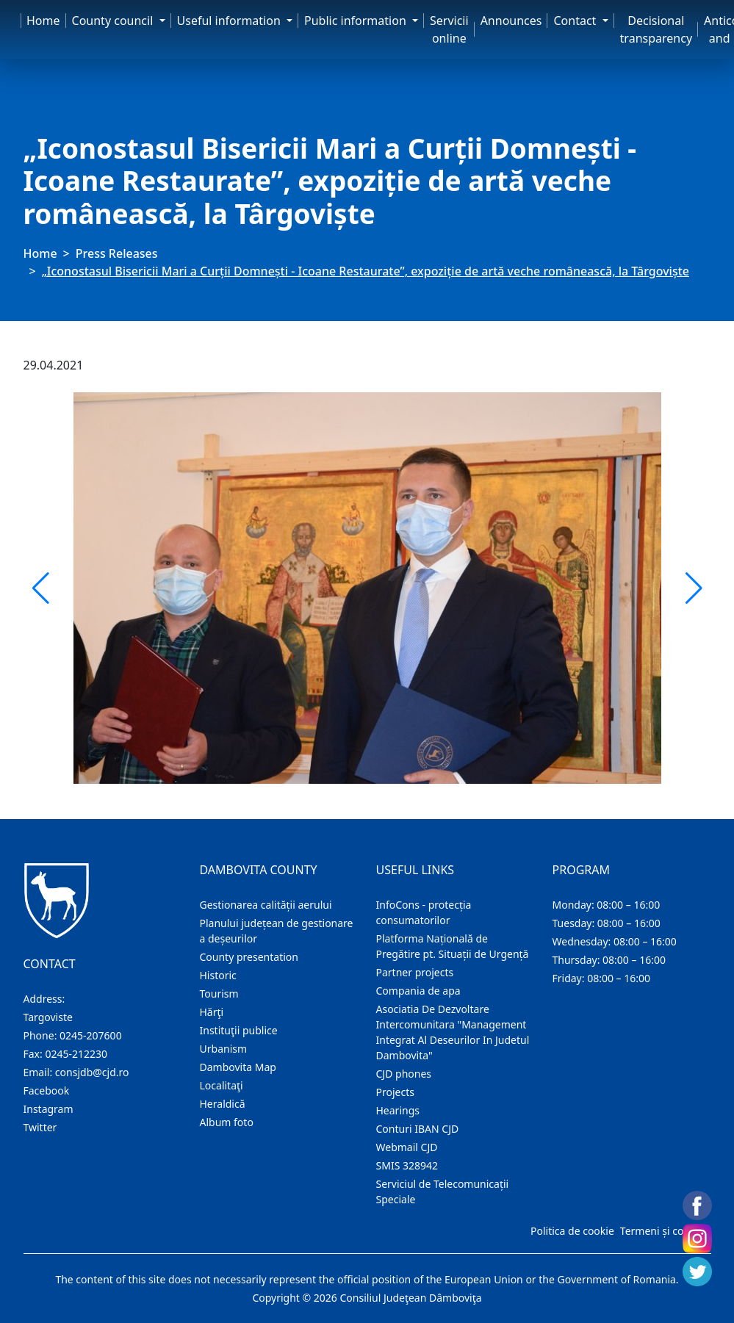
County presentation (249, 957)
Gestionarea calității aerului (266, 905)
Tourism (219, 994)
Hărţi (212, 1012)
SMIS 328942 (407, 1165)
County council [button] (114, 20)
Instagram (48, 1109)
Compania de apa (418, 991)
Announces (511, 20)
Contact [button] (576, 20)
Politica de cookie (572, 1231)
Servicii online (449, 29)
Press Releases (117, 253)
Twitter (40, 1127)
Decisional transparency (656, 29)
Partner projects (415, 972)
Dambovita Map (238, 1067)
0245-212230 (76, 1054)
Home (43, 20)
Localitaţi (221, 1085)
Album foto (226, 1122)
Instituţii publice (239, 1030)
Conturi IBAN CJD (417, 1129)
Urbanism (224, 1049)
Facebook (47, 1090)
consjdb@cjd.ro (92, 1072)
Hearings (398, 1110)
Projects (395, 1092)
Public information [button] (356, 20)
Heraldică (222, 1104)
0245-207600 (91, 1035)
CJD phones (404, 1074)
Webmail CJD (407, 1147)
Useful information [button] (230, 20)
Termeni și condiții (664, 1231)
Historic (218, 975)
